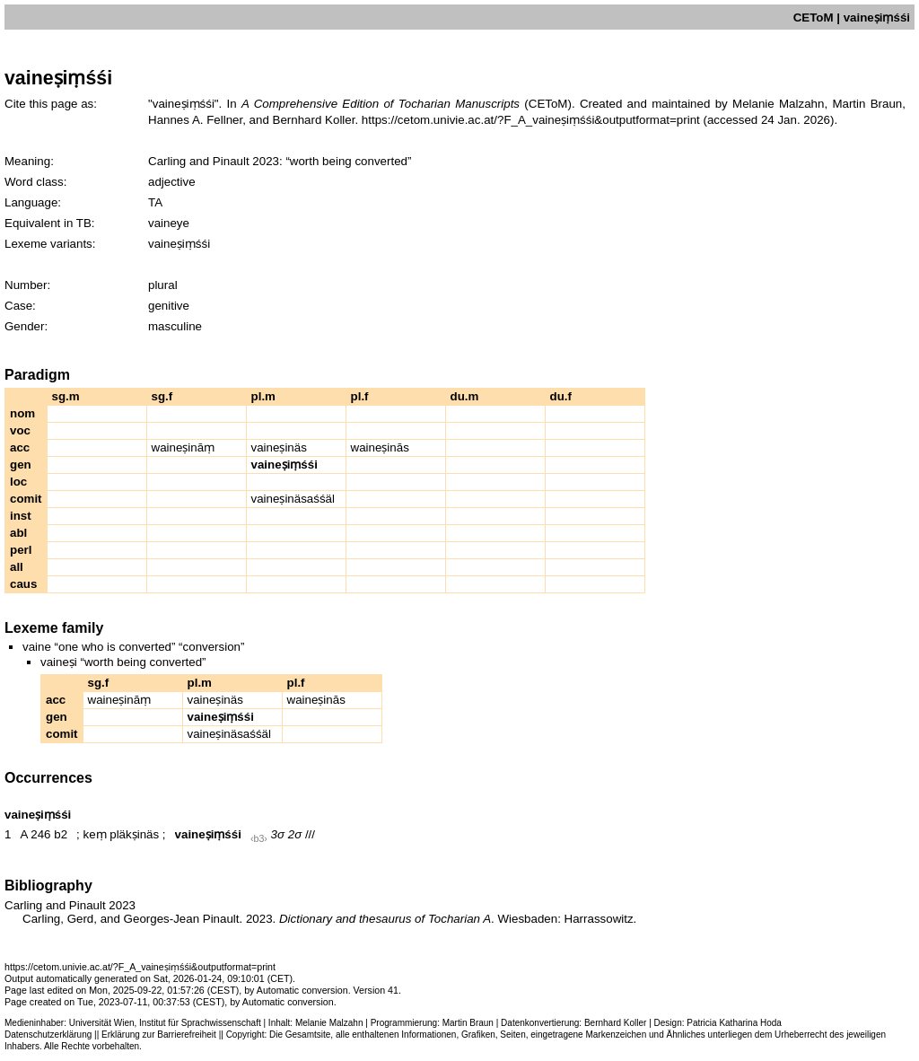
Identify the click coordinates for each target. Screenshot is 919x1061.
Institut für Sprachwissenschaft (200, 1023)
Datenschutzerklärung (48, 1034)
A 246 (35, 834)
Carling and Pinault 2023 (213, 161)
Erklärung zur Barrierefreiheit (158, 1034)
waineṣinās (380, 447)
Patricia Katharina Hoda (734, 1023)
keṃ (94, 834)
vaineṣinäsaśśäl (293, 498)
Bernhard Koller (615, 1023)
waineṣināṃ (183, 447)
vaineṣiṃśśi (208, 834)
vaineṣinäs (279, 447)
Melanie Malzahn (329, 1023)
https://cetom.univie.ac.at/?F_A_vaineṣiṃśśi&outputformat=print (531, 120)
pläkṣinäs (134, 834)
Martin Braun (468, 1023)
